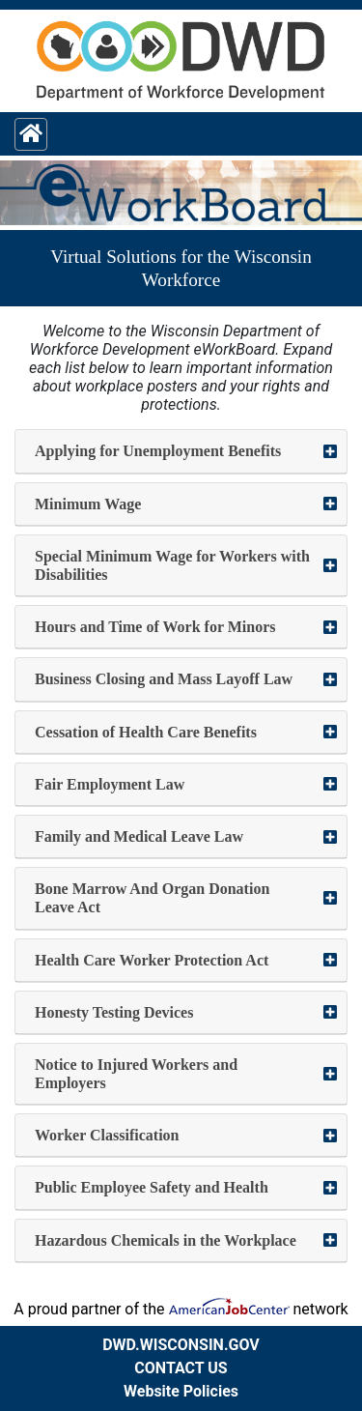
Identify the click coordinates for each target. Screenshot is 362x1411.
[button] (181, 451)
